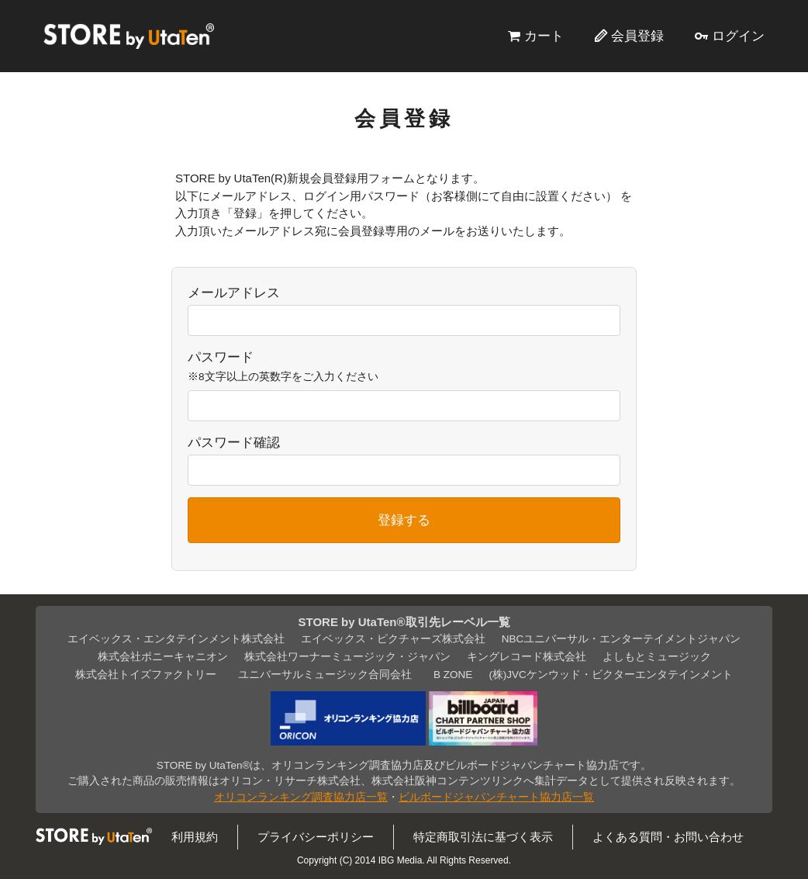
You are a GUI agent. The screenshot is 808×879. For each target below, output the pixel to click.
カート (544, 36)
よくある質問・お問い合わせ (668, 836)
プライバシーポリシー (315, 836)
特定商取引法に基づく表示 (483, 836)
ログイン (738, 36)
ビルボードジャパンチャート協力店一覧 (496, 797)
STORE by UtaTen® (128, 35)
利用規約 (194, 836)
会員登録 (637, 36)
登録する (404, 520)
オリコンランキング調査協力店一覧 (301, 797)
